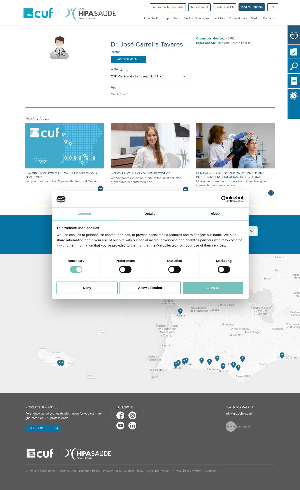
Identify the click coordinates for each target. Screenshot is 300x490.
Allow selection (150, 288)
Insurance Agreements (168, 7)
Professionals (238, 18)
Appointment (199, 7)
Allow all (213, 288)
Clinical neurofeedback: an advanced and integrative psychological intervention (230, 175)
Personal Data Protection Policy (79, 471)
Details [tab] (150, 213)
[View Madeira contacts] (63, 323)
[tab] (150, 77)
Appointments (128, 59)
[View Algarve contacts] (213, 323)
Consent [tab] (84, 213)
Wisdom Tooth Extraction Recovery (140, 173)
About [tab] (216, 213)
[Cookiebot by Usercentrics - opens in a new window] (224, 199)
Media (255, 18)
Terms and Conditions (40, 471)
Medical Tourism (252, 7)
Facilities (219, 18)
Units (176, 18)
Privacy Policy (112, 471)
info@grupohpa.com (239, 413)
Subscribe (36, 428)
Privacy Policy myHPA (187, 471)
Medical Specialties (196, 18)
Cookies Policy (133, 471)
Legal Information (158, 471)
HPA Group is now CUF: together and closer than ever (61, 175)
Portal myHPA (225, 7)
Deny (87, 288)
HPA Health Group (156, 18)
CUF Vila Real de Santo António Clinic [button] (136, 76)
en (272, 7)
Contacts (269, 18)
